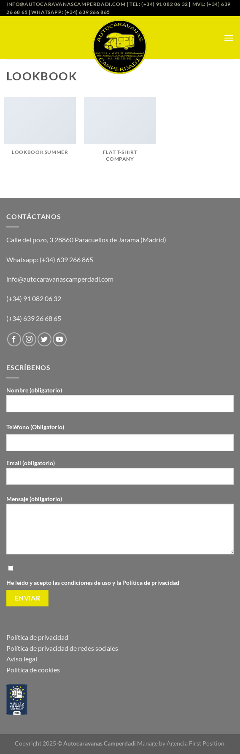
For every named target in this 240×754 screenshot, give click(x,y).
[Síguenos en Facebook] (14, 339)
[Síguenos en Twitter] (44, 339)
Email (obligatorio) (120, 475)
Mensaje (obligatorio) (120, 528)
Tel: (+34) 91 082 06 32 (158, 4)
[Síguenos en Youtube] (60, 339)
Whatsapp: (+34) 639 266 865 (70, 12)
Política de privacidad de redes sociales (62, 648)
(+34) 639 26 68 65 (33, 318)
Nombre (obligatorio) (120, 403)
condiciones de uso (86, 582)
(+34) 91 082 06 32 (33, 298)
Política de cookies (33, 670)
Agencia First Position (195, 743)
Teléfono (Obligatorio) (35, 426)
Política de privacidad (150, 582)
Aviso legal (21, 659)
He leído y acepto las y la (120, 575)
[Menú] (229, 37)
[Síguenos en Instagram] (29, 339)
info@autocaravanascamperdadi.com (65, 4)
